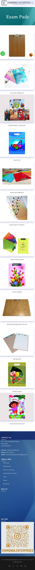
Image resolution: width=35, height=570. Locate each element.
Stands (5, 480)
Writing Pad (6, 483)
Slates (5, 476)
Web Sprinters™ (18, 562)
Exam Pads (6, 463)
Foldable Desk (7, 466)
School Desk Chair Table (10, 473)
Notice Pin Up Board (8, 469)
